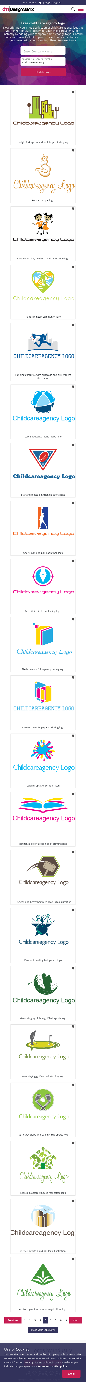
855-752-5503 (29, 2)
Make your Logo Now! (43, 1329)
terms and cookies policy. (53, 1366)
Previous (13, 1320)
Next (75, 1320)
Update (43, 72)
